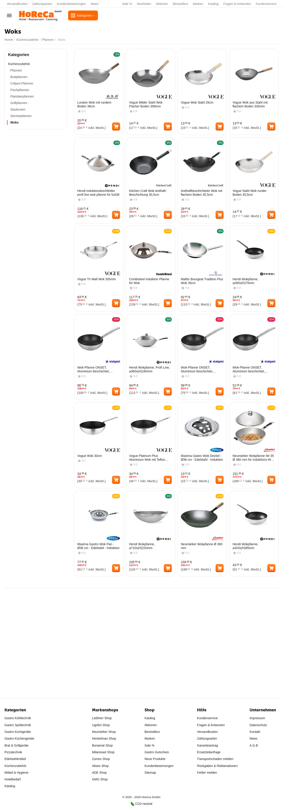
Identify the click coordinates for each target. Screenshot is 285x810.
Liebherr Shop (102, 718)
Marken (198, 4)
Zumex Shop (101, 759)
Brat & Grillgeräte (16, 745)
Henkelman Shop (104, 738)
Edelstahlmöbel (15, 759)
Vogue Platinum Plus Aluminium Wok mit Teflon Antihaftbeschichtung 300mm (149, 458)
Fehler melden (207, 772)
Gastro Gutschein (157, 752)
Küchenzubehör (15, 766)
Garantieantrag (207, 745)
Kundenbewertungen (71, 4)
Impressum (257, 718)
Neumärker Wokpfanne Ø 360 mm (201, 546)
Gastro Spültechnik (17, 725)
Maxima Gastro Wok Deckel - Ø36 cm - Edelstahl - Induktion (202, 457)
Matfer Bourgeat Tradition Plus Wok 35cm (202, 281)
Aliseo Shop (100, 766)
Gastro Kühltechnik (17, 718)
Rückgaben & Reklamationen (217, 766)
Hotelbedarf (12, 779)
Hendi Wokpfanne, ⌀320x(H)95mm (245, 546)
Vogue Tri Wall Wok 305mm (96, 279)
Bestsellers (180, 4)
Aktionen (162, 4)
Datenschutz (258, 725)
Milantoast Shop (103, 752)
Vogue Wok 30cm (89, 456)
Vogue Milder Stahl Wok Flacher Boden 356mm (145, 104)
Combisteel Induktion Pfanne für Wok (149, 281)
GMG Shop (100, 779)
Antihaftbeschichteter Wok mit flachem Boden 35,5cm (201, 192)
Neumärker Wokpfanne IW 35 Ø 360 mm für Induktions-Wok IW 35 (253, 458)
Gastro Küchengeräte (19, 738)
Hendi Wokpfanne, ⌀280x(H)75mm (245, 281)
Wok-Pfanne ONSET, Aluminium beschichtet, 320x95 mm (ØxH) (197, 369)
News (94, 4)
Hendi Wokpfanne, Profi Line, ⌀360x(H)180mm (149, 369)
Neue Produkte (155, 759)
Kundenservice (266, 4)
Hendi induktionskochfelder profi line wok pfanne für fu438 (98, 192)
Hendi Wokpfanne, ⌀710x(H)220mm (142, 546)
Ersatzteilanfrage (208, 752)
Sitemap (150, 772)
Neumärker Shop (104, 732)
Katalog (213, 4)
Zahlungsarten (42, 4)
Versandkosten (17, 4)
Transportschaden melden (215, 759)
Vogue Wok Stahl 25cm (197, 102)
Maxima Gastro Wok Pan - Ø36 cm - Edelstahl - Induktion (98, 546)
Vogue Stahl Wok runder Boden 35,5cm (250, 192)
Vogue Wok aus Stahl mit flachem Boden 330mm (250, 104)
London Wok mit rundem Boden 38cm (94, 104)
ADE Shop (99, 772)
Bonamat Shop (102, 745)
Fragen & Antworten (237, 4)
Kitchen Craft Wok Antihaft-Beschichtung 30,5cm (148, 192)
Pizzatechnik (13, 752)
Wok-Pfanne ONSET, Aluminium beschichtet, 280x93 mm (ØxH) (249, 369)
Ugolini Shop (101, 725)
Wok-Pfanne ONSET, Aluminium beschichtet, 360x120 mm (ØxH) (93, 369)
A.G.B (254, 745)
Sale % (127, 4)
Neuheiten (144, 4)
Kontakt (255, 732)
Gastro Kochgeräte (17, 732)
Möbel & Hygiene (16, 772)
